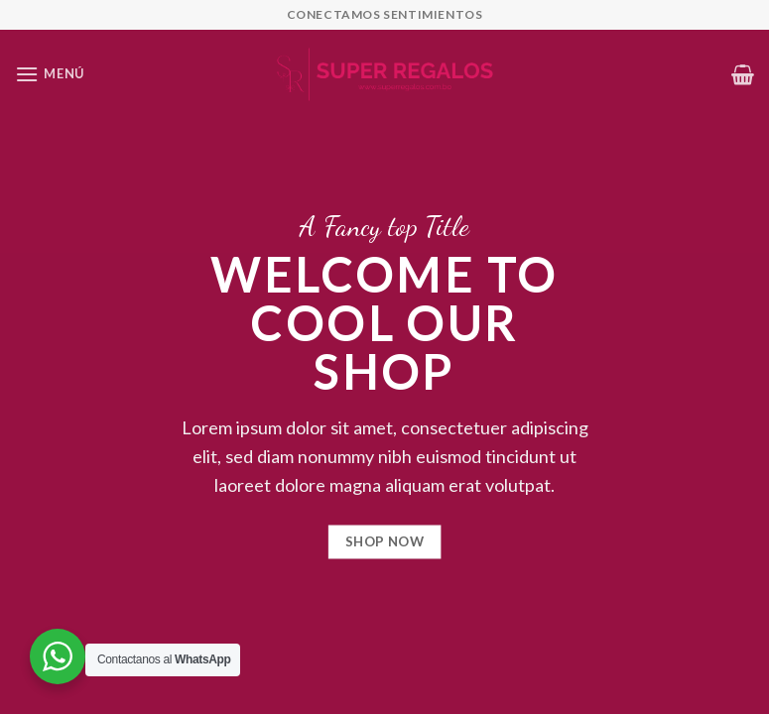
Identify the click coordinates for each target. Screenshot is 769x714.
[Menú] (49, 74)
